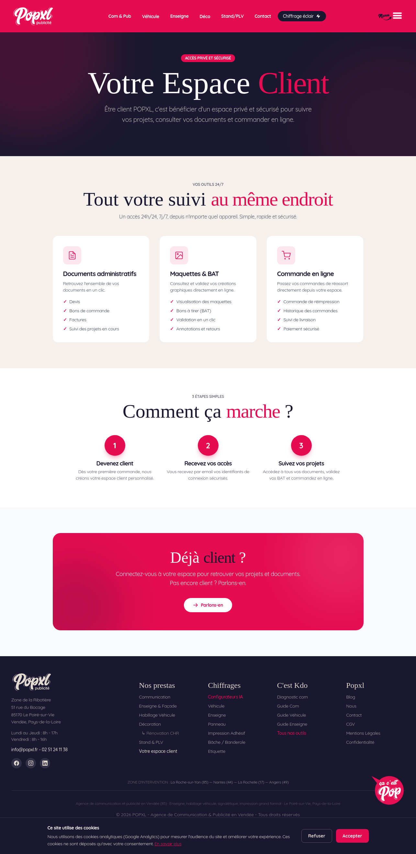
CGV (350, 724)
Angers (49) (279, 782)
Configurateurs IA (225, 697)
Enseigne (179, 16)
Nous (351, 706)
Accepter (352, 836)
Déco (204, 16)
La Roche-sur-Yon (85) (189, 782)
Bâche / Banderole (226, 742)
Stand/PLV (232, 16)
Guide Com (288, 706)
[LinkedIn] (45, 763)
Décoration (150, 724)
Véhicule (150, 16)
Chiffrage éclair (302, 16)
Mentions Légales (363, 733)
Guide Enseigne (292, 724)
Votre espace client (158, 751)
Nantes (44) (223, 782)
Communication (154, 697)
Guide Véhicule (291, 715)
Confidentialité (360, 742)
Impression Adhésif (226, 733)
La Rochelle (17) (251, 782)
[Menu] (390, 16)
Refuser (316, 836)
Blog (350, 697)
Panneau (216, 724)
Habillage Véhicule (157, 715)
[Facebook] (16, 763)
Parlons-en (208, 605)
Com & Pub (119, 16)
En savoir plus (167, 844)
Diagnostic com (292, 697)
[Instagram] (31, 763)
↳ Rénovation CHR (160, 733)
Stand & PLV (151, 742)
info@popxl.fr (24, 750)
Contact (263, 16)
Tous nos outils (291, 733)
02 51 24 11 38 (55, 750)
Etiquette (216, 751)
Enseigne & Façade (158, 706)
